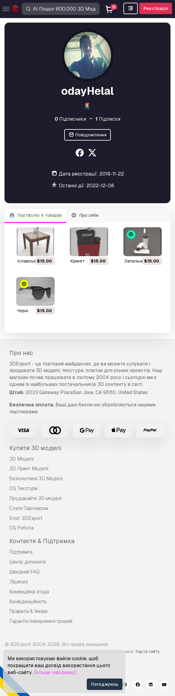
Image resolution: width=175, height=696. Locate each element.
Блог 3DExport (25, 518)
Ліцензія (18, 582)
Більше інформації (55, 672)
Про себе (85, 215)
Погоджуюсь (104, 684)
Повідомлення (87, 135)
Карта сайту (148, 651)
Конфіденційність (28, 601)
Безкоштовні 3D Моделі (36, 478)
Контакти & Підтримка (41, 541)
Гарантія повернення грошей (40, 621)
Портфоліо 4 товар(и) (35, 215)
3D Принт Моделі (28, 468)
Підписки (107, 119)
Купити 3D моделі (35, 448)
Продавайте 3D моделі (35, 498)
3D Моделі (21, 459)
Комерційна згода (29, 592)
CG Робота (21, 528)
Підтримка (20, 552)
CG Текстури (23, 488)
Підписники (70, 119)
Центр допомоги (27, 562)
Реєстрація (155, 8)
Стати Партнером (28, 508)
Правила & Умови (28, 611)
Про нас (21, 353)
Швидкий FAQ (24, 572)
